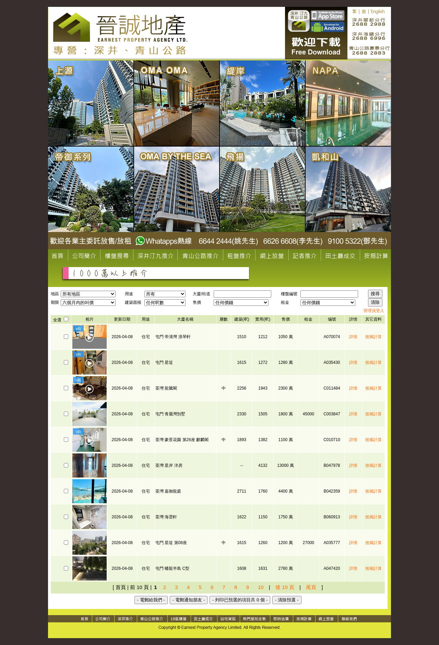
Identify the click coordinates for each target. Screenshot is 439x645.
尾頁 (311, 587)
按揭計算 (373, 336)
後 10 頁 (284, 587)
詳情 (353, 336)
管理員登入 (374, 310)
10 (261, 587)
